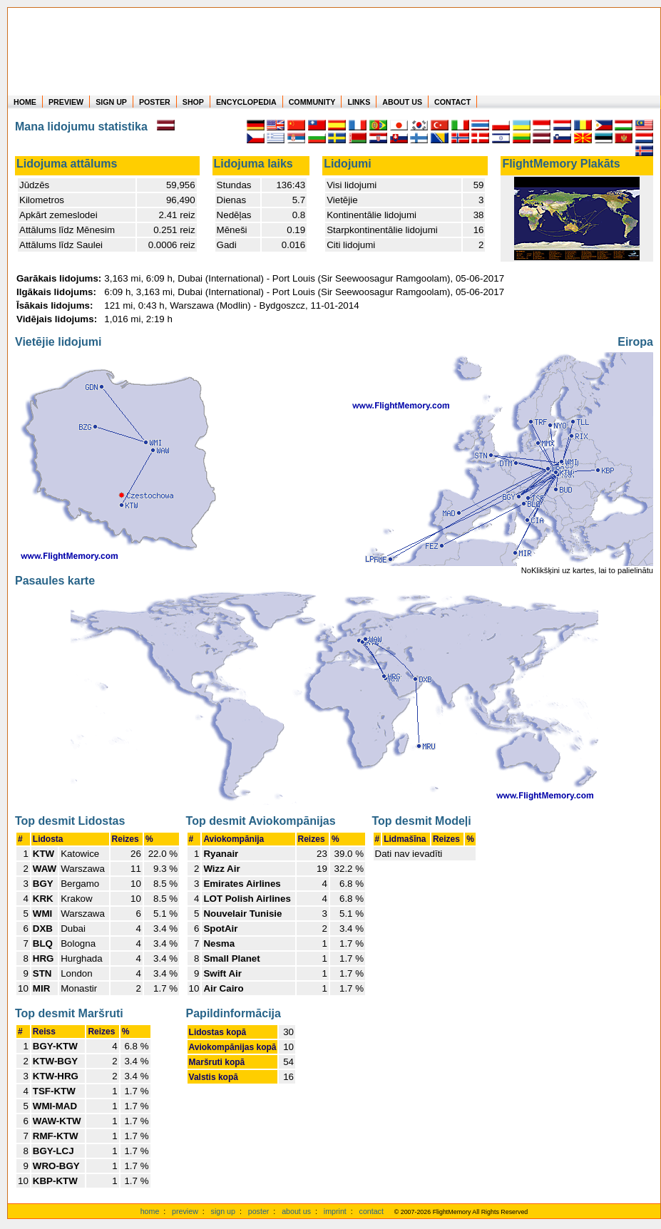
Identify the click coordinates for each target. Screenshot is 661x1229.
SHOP (193, 102)
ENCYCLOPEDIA (246, 102)
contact (371, 1211)
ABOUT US (402, 102)
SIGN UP (111, 102)
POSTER (154, 102)
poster (259, 1211)
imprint (335, 1211)
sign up (223, 1211)
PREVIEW (65, 102)
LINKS (358, 102)
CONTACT (452, 102)
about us (296, 1211)
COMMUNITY (312, 102)
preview (185, 1211)
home (150, 1211)
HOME (25, 102)
